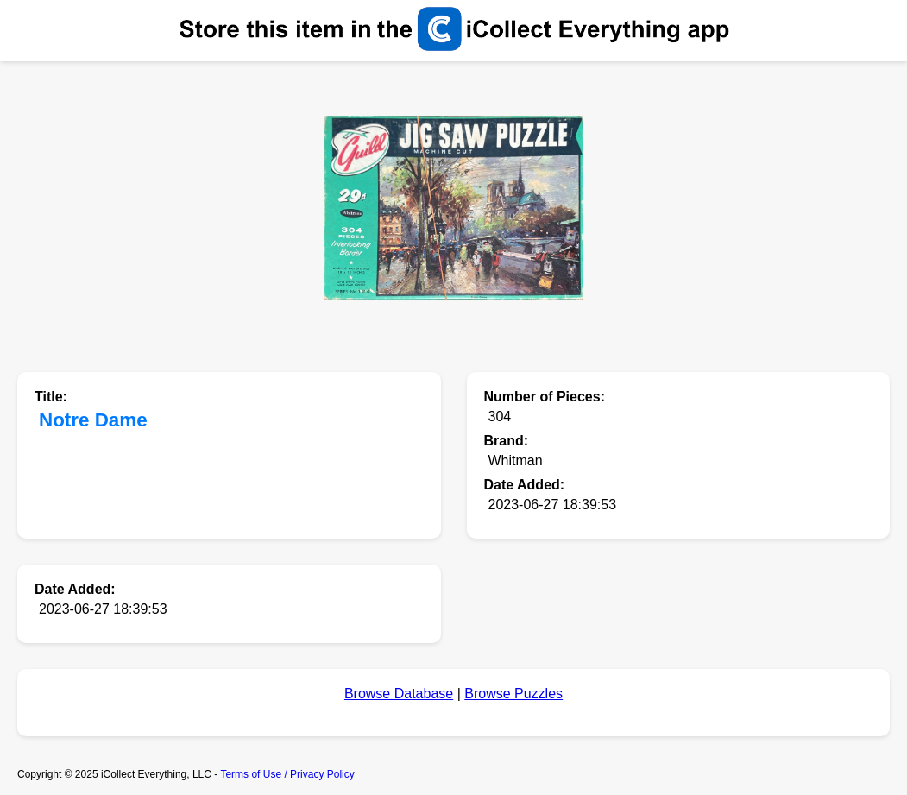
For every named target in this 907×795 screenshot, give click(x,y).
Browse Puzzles (513, 693)
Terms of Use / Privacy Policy (287, 774)
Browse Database (398, 693)
